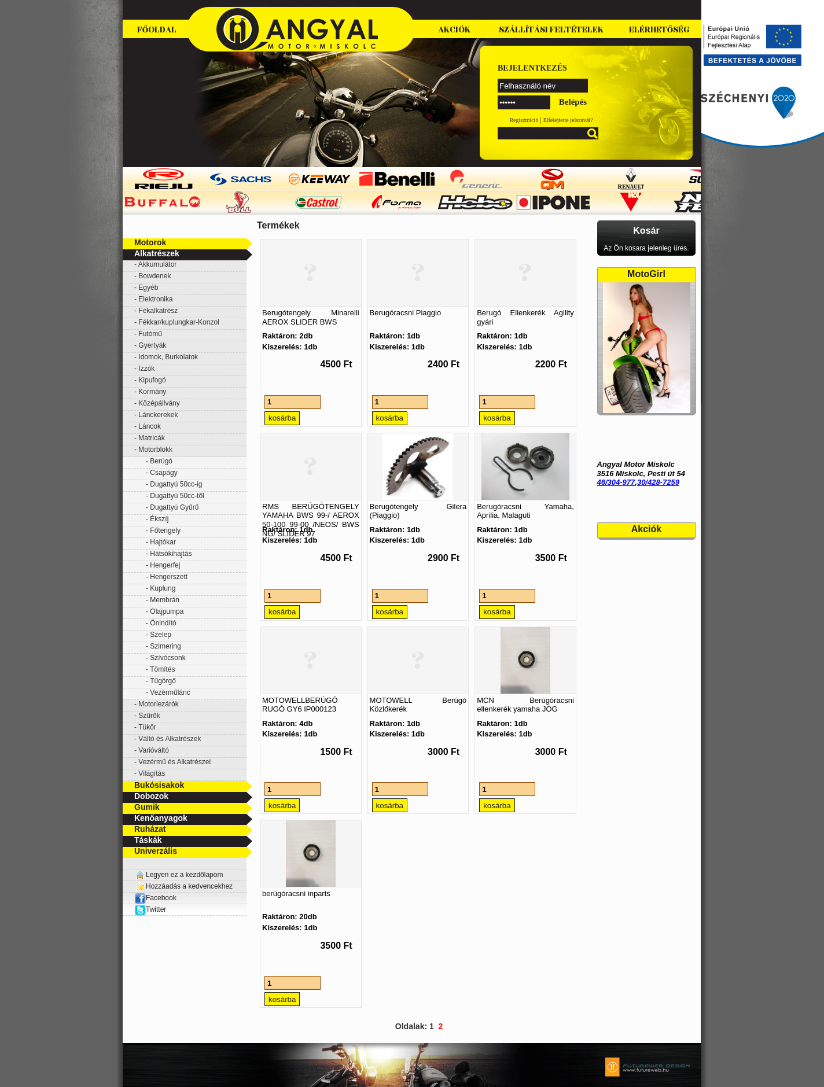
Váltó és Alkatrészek (169, 739)
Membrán (164, 600)
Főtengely (165, 530)
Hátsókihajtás (171, 554)
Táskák (147, 840)
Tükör (147, 727)
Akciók (454, 29)
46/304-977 (616, 482)
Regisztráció (523, 120)
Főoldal (156, 29)
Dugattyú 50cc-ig (176, 484)
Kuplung (162, 588)
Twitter (156, 909)
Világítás (151, 773)
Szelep (160, 635)
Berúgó (161, 461)
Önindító (163, 623)
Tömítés (162, 669)
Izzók (146, 368)
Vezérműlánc (170, 692)
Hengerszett (168, 577)
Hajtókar (163, 542)
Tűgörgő (163, 681)
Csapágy (163, 473)
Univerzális (155, 851)
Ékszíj (159, 519)
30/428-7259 (658, 482)
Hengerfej (165, 565)
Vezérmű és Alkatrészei (174, 762)
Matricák (151, 438)
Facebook (155, 898)
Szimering (165, 646)
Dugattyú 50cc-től (177, 496)
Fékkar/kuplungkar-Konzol (178, 322)
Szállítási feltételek (551, 29)
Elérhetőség (659, 29)
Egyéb (148, 287)
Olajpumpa (166, 611)
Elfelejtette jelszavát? (568, 120)
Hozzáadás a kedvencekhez (189, 886)
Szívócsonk (167, 658)
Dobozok (151, 796)
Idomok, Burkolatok (168, 357)
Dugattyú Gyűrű (174, 507)
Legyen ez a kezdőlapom (184, 875)
